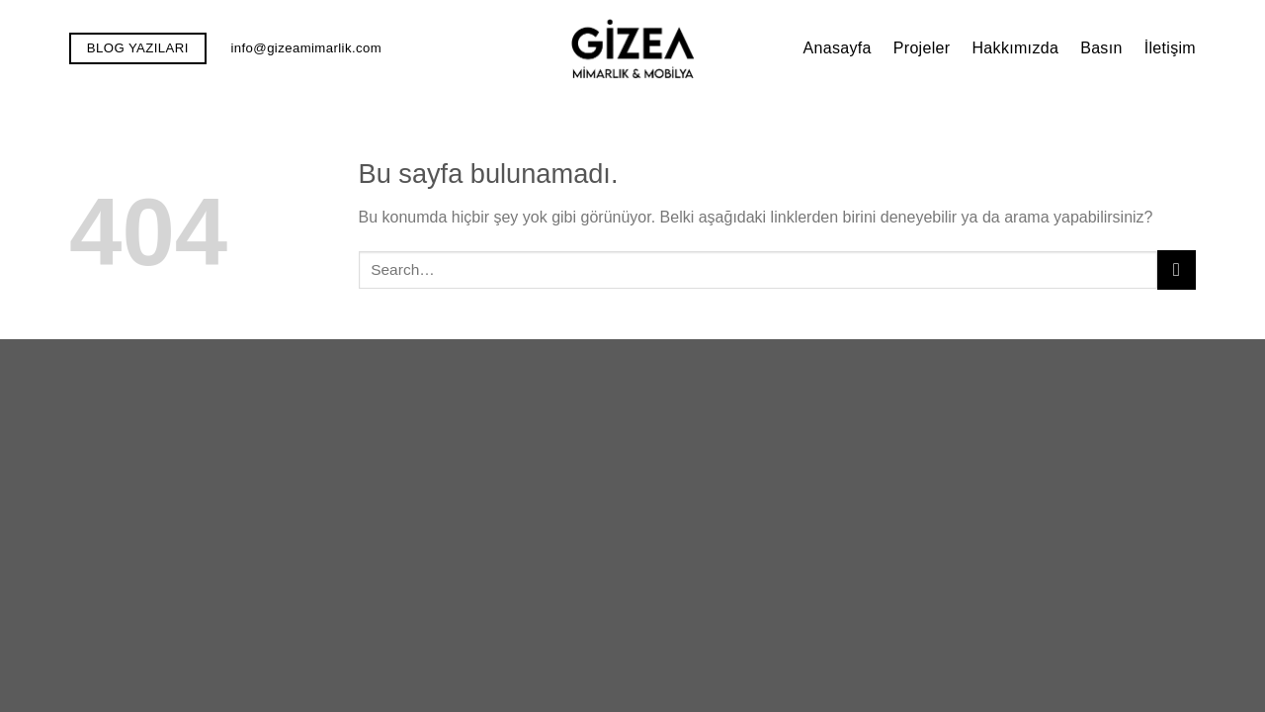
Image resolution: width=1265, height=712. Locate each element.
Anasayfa (836, 48)
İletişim (1170, 48)
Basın (1101, 48)
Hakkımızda (1014, 48)
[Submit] (1176, 269)
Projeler (922, 48)
